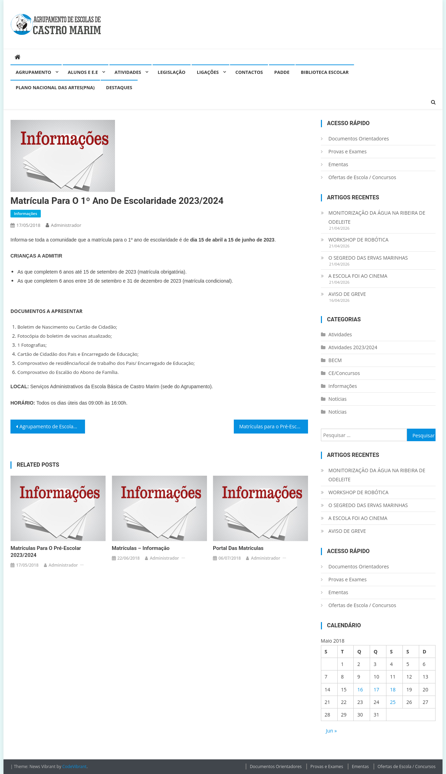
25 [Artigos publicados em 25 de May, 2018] (392, 702)
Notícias (338, 399)
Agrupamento (33, 72)
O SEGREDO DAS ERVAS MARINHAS (368, 257)
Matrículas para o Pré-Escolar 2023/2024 (273, 426)
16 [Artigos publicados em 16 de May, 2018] (360, 689)
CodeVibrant (74, 766)
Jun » (331, 730)
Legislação (171, 72)
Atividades (128, 72)
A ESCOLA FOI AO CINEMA (358, 276)
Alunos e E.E (83, 72)
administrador (66, 225)
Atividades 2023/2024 (353, 347)
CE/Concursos (344, 373)
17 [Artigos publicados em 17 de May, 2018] (376, 689)
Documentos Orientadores (359, 138)
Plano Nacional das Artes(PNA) (55, 87)
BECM (335, 360)
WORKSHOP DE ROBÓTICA (359, 239)
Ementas (338, 164)
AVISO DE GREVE (347, 294)
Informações (25, 213)
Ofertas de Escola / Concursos (362, 177)
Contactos (249, 72)
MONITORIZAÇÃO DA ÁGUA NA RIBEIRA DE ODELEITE (377, 217)
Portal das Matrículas (238, 548)
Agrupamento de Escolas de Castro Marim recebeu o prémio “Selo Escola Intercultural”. (52, 426)
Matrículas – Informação (141, 548)
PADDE (282, 72)
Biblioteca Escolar (324, 72)
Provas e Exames (348, 151)
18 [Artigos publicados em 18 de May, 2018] (392, 689)
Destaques (119, 87)
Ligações (208, 72)
